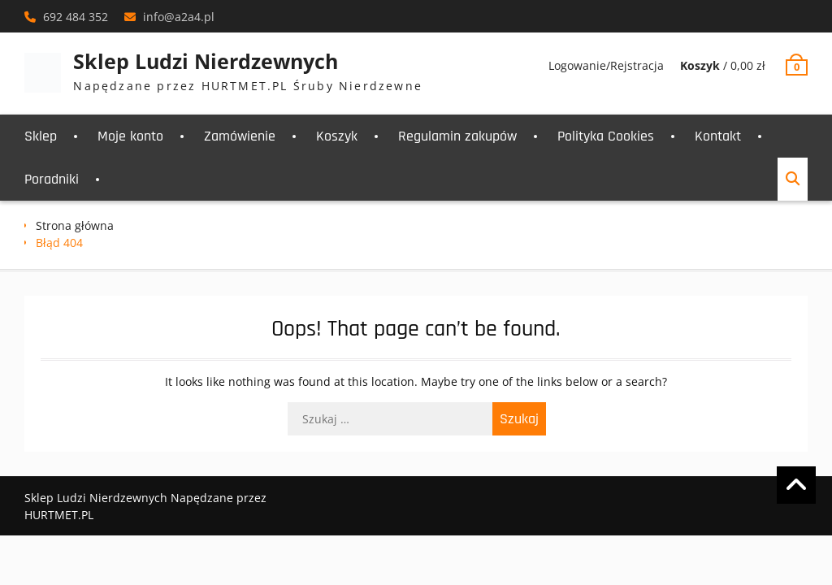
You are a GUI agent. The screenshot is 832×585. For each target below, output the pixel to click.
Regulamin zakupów (457, 136)
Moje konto (130, 136)
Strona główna (75, 225)
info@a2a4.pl (178, 16)
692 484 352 (75, 16)
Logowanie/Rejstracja (606, 65)
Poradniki (51, 179)
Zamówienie (239, 136)
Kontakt (718, 136)
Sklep (40, 136)
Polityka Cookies (605, 136)
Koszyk (337, 136)
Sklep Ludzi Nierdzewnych (205, 61)
